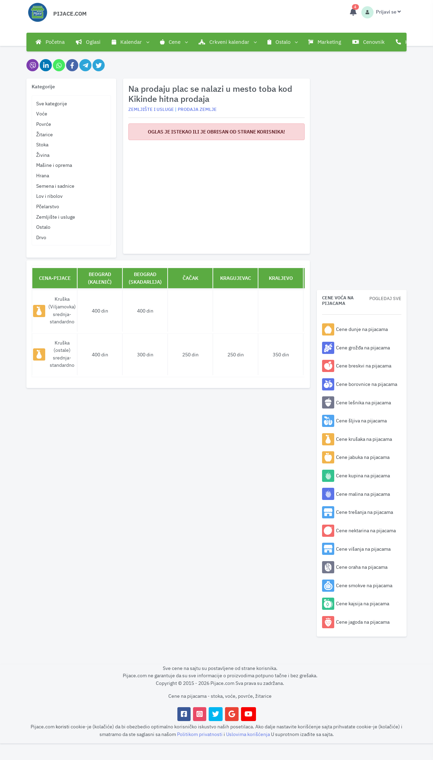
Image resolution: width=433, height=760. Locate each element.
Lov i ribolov (49, 196)
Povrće (43, 124)
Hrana (42, 175)
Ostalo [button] (282, 42)
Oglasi (88, 42)
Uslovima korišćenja (248, 734)
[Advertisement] (216, 194)
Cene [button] (173, 42)
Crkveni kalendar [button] (227, 42)
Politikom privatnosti (200, 734)
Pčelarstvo (47, 206)
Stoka (42, 144)
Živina (42, 155)
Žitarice (44, 134)
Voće (41, 113)
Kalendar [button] (130, 42)
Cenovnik (368, 42)
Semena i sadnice (55, 186)
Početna (50, 42)
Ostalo (43, 227)
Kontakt (410, 42)
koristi (63, 726)
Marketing (324, 42)
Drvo (41, 237)
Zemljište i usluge (55, 216)
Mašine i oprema (54, 165)
